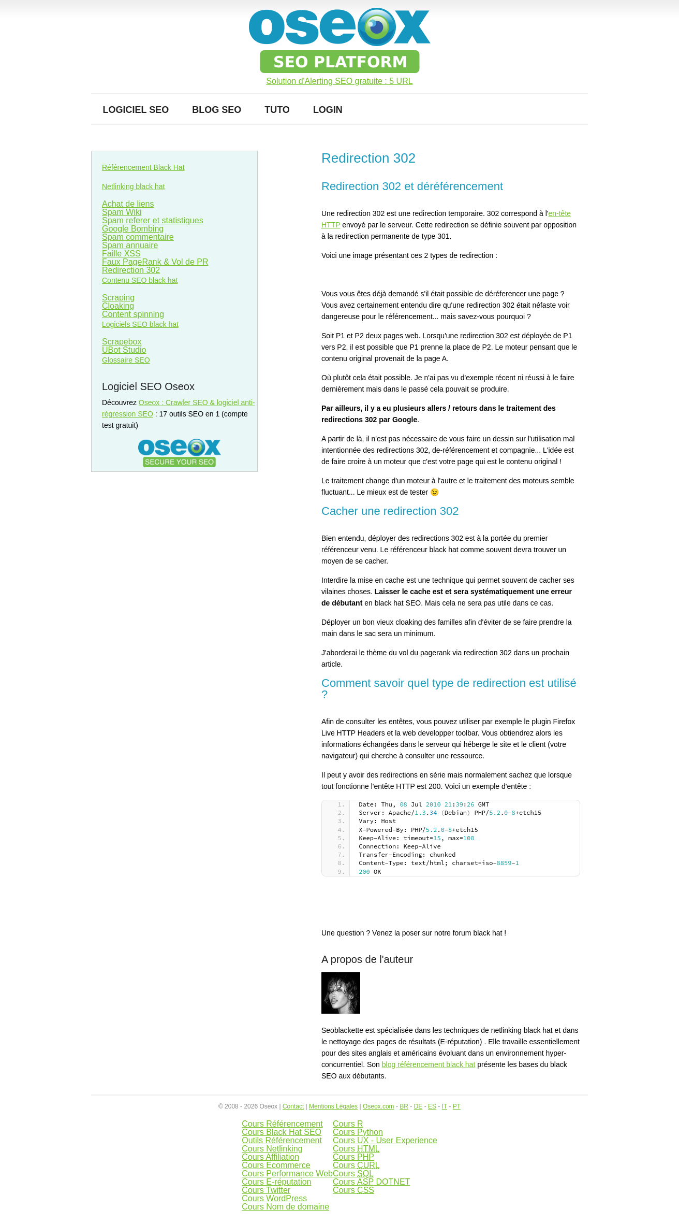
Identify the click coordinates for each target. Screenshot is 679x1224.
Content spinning (133, 314)
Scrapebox (122, 341)
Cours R (348, 1123)
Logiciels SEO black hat (140, 324)
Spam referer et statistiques (152, 220)
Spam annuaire (130, 245)
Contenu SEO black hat (140, 280)
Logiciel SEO (136, 110)
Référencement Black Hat (143, 167)
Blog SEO (216, 110)
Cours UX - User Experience (385, 1140)
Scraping (118, 297)
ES (432, 1106)
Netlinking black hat (133, 186)
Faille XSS (121, 253)
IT (444, 1106)
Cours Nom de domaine (285, 1206)
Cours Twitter (266, 1190)
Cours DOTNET (371, 1181)
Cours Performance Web (287, 1173)
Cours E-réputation (276, 1181)
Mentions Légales (333, 1106)
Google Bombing (133, 228)
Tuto (277, 110)
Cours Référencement (282, 1123)
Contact (293, 1106)
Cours (356, 1148)
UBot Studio (124, 349)
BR (404, 1106)
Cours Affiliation (270, 1157)
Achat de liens (128, 203)
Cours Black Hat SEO (281, 1132)
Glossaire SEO (126, 360)
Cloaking (118, 305)
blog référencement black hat (429, 1064)
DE (418, 1106)
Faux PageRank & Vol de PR (155, 261)
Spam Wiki (121, 212)
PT (457, 1106)
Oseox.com (378, 1106)
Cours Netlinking (272, 1148)
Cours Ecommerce (276, 1165)
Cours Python (358, 1132)
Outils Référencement (282, 1140)
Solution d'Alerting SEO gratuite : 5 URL (339, 81)
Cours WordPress (274, 1198)
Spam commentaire (138, 237)
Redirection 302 (131, 270)
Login (328, 110)
